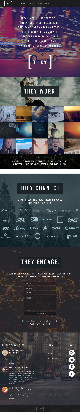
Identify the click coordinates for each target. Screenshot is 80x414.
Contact (31, 3)
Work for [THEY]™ (52, 358)
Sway (16, 377)
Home (23, 3)
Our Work (49, 353)
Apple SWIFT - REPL (16, 388)
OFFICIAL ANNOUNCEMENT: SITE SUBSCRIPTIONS (19, 352)
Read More (12, 363)
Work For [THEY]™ (45, 3)
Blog (57, 3)
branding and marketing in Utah (22, 359)
